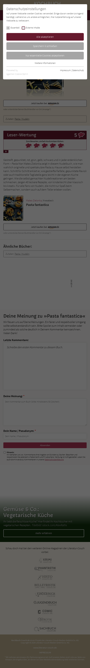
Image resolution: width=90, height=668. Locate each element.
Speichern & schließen (45, 46)
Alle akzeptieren (45, 36)
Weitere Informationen (45, 63)
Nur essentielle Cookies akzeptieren (45, 55)
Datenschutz (78, 70)
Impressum (65, 70)
